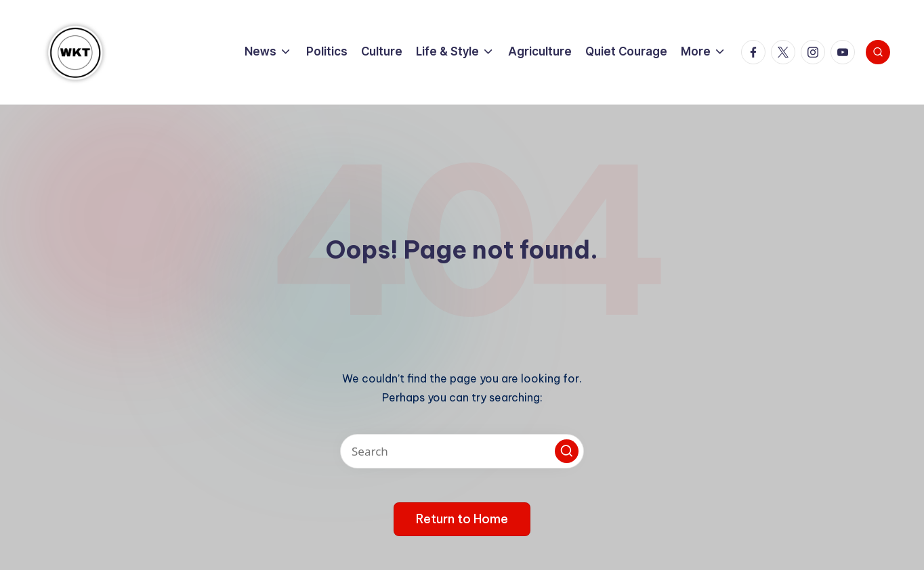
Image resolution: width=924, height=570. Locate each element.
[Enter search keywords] (462, 451)
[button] (567, 451)
